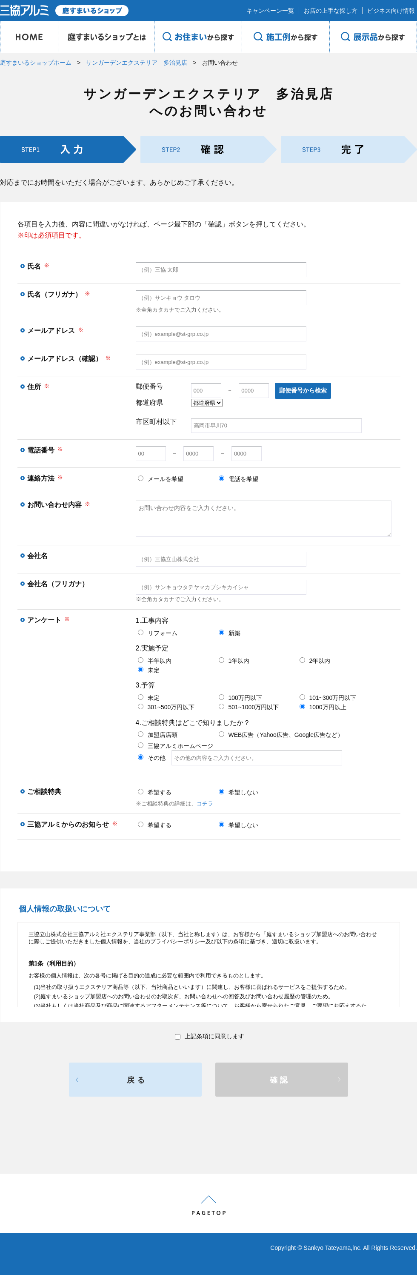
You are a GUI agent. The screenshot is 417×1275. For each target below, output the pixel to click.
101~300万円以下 (328, 697)
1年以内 (234, 660)
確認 (280, 1080)
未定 (149, 670)
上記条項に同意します (209, 1036)
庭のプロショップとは (106, 37)
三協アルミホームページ (175, 745)
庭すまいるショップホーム (35, 62)
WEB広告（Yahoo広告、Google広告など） (281, 734)
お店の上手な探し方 (330, 10)
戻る (137, 1080)
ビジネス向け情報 (391, 10)
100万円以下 (240, 697)
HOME (29, 37)
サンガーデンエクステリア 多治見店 (136, 62)
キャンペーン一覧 (270, 10)
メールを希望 (160, 479)
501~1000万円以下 (249, 707)
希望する (154, 792)
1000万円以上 (323, 707)
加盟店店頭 (157, 734)
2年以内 (315, 660)
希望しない (238, 792)
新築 (229, 633)
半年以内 (154, 660)
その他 (240, 757)
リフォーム (157, 633)
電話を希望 (238, 479)
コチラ (205, 803)
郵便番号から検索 (303, 390)
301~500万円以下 (166, 707)
